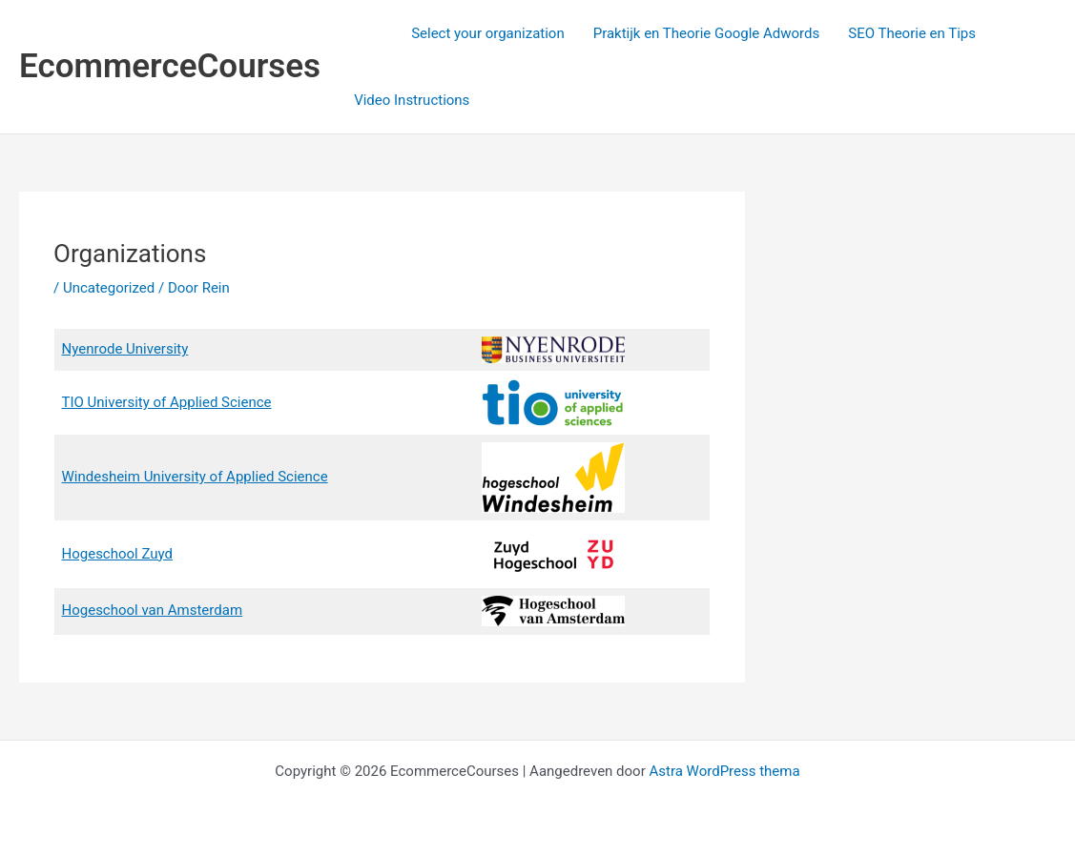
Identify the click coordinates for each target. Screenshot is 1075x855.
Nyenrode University (125, 348)
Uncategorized (109, 287)
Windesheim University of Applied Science (195, 476)
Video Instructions (411, 100)
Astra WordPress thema (724, 771)
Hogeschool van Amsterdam (152, 610)
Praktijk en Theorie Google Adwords (706, 33)
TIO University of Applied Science (167, 402)
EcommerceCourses (169, 66)
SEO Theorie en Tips (912, 33)
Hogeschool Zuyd (118, 553)
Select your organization (488, 33)
